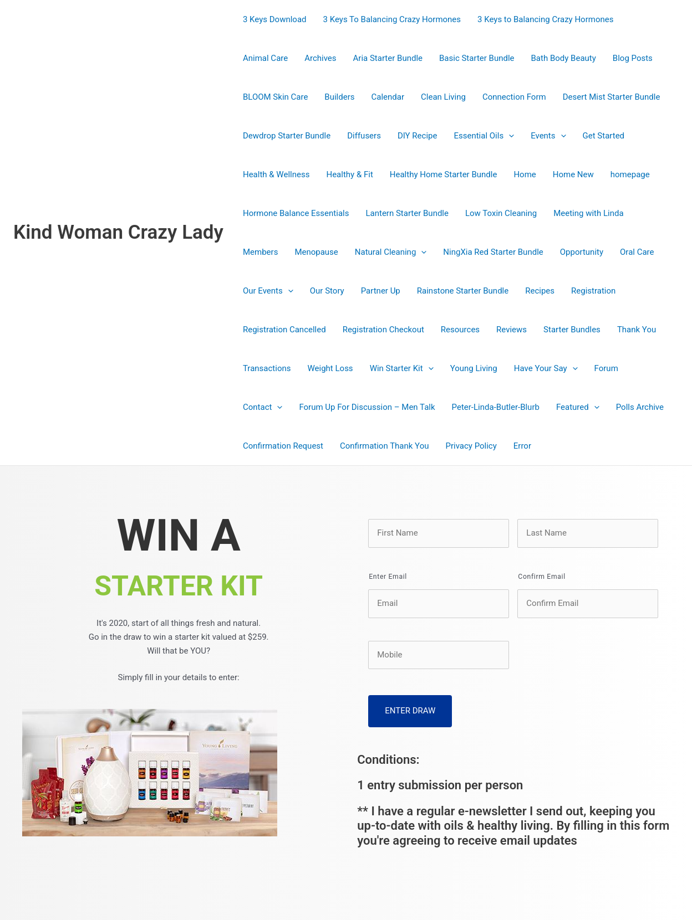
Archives (320, 58)
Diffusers (364, 136)
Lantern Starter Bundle (407, 213)
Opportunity (581, 252)
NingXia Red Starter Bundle (493, 252)
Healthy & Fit (349, 174)
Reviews (511, 330)
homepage (630, 174)
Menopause (316, 252)
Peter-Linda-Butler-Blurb (496, 407)
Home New (573, 174)
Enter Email (388, 576)
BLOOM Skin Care (275, 97)
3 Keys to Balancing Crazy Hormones (545, 19)
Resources (460, 330)
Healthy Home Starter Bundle (443, 174)
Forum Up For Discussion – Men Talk (367, 407)
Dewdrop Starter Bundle (286, 136)
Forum (606, 368)
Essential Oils (484, 135)
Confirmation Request (283, 446)
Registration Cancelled (284, 330)
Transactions (267, 368)
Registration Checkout (383, 330)
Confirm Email (542, 576)
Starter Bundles (572, 330)
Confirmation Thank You (384, 446)
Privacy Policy (470, 446)
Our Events (268, 290)
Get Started (604, 136)
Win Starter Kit (402, 368)
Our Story (327, 291)
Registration (593, 291)
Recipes (539, 291)
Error (522, 446)
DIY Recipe (417, 136)
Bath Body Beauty (563, 58)
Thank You (636, 330)
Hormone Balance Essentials (296, 213)
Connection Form (514, 97)
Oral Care (637, 252)
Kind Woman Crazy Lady (118, 232)
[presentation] (508, 135)
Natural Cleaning (391, 252)
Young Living (473, 368)
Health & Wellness (276, 174)
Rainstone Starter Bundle (462, 291)
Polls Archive (640, 407)
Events (548, 135)
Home (524, 174)
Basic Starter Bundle (477, 58)
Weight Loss (330, 368)
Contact (262, 407)
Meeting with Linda (588, 213)
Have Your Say (546, 368)
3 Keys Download (275, 19)
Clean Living (443, 97)
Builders (339, 97)
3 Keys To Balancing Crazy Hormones (392, 19)
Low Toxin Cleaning (501, 213)
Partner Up (380, 291)
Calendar (388, 97)
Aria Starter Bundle (388, 58)
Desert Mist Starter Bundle (611, 97)
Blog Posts (633, 58)
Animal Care (265, 58)
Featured (577, 407)
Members (260, 252)
